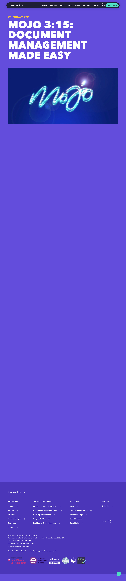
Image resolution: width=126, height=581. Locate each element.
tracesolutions (16, 5)
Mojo (72, 513)
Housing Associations (42, 522)
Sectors (11, 518)
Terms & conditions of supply (17, 558)
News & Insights (14, 526)
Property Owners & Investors (45, 513)
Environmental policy (50, 558)
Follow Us (105, 508)
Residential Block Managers (44, 530)
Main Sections (12, 508)
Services (11, 522)
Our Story (12, 530)
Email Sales (75, 530)
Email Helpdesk (76, 526)
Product (11, 513)
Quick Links (73, 508)
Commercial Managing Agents (45, 518)
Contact (11, 534)
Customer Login (76, 522)
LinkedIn (105, 513)
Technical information (79, 518)
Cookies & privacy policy (35, 558)
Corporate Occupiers (42, 526)
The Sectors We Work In (40, 508)
